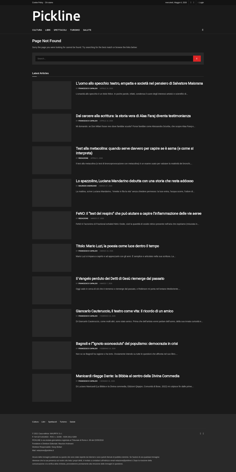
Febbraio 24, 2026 (107, 316)
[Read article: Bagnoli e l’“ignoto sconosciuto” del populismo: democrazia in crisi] (51, 355)
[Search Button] (203, 30)
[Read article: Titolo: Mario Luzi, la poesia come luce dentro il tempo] (51, 258)
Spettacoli (60, 30)
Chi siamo (49, 3)
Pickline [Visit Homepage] (56, 15)
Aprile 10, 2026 (106, 121)
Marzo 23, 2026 (106, 251)
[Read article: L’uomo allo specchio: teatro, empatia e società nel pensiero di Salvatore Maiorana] (51, 95)
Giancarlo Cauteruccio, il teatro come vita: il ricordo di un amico (124, 311)
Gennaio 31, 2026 (107, 381)
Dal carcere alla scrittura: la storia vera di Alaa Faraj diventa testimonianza (133, 116)
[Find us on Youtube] (193, 2)
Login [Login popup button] (201, 3)
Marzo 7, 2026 (105, 283)
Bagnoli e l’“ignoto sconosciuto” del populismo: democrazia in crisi (127, 344)
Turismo (75, 30)
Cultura (37, 30)
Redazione (83, 158)
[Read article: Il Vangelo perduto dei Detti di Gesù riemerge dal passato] (51, 290)
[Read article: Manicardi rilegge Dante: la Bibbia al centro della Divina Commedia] (51, 388)
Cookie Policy (37, 3)
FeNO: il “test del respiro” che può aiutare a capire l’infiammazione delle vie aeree (138, 213)
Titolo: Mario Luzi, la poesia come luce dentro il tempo (117, 246)
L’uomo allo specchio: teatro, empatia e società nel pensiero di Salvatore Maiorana (139, 83)
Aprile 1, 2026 (96, 158)
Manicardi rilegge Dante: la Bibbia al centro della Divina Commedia (127, 376)
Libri (47, 30)
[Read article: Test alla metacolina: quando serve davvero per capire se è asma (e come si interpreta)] (51, 160)
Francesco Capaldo (88, 88)
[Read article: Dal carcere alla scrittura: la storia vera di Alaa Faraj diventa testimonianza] (51, 128)
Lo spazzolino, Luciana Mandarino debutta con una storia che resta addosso (134, 181)
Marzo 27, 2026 (105, 186)
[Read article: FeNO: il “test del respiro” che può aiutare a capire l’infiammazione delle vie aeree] (51, 225)
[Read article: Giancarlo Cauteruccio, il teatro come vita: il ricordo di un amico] (51, 323)
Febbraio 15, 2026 (107, 348)
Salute (87, 30)
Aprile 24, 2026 (106, 88)
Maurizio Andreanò (88, 186)
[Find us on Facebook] (200, 433)
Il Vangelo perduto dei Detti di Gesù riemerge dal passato (120, 279)
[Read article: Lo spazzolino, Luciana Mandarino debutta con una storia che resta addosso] (51, 193)
